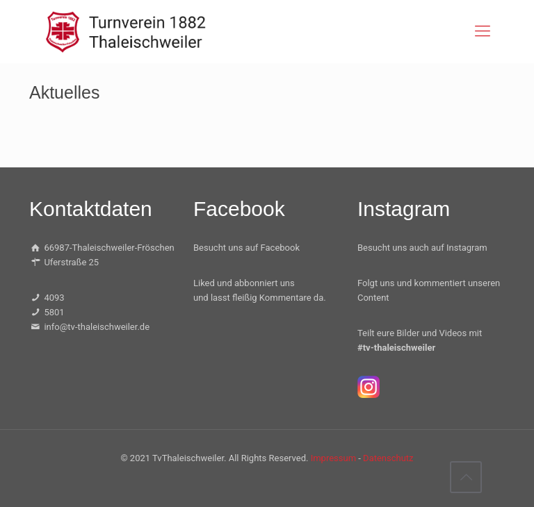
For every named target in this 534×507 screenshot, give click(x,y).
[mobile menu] (482, 31)
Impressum (333, 458)
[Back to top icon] (466, 477)
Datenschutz (388, 458)
